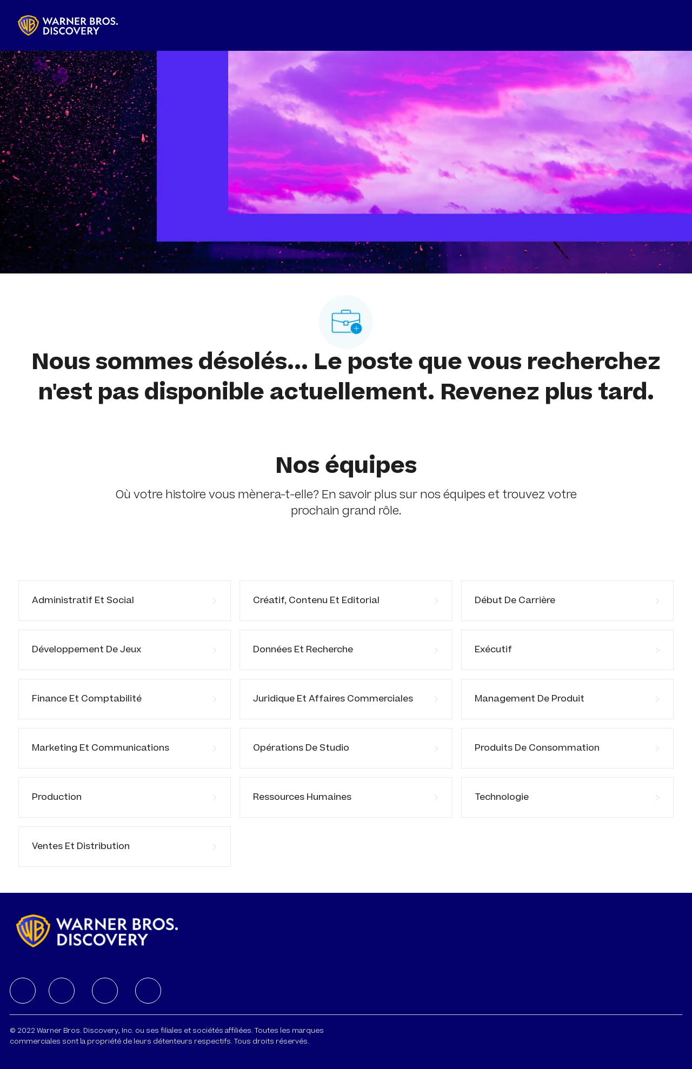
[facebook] (23, 991)
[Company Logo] (68, 25)
